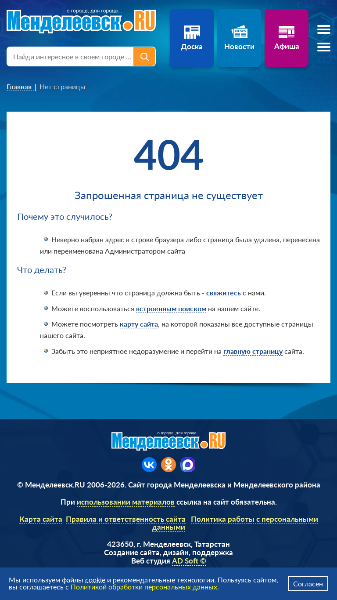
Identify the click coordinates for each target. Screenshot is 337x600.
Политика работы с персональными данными (235, 523)
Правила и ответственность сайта (126, 519)
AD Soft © (189, 560)
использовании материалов (126, 501)
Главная (19, 86)
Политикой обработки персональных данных (144, 586)
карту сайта (139, 324)
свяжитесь (223, 292)
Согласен (308, 583)
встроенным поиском (171, 308)
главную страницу (253, 351)
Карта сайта (40, 519)
